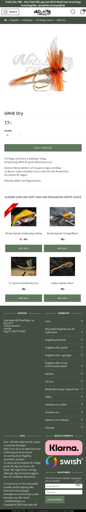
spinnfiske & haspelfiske (51, 5)
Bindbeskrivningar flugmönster (63, 389)
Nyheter (63, 373)
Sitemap (63, 427)
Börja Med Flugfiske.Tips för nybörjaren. (63, 330)
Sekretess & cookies (63, 404)
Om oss (63, 381)
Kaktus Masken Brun (62, 283)
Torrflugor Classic (44, 20)
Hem (63, 321)
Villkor (63, 397)
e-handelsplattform (42, 511)
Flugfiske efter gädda (63, 347)
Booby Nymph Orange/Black (62, 233)
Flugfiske (14, 20)
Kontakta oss (63, 412)
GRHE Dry (61, 20)
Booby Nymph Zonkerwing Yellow (24, 233)
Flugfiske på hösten (63, 339)
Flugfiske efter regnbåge (63, 355)
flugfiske (32, 5)
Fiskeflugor (27, 20)
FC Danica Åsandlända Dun (23, 283)
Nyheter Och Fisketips (63, 420)
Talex (24, 511)
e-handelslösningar (66, 511)
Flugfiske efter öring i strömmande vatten (63, 364)
